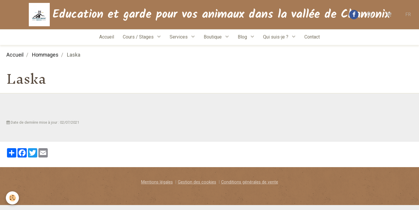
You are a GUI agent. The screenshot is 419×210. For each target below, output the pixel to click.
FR (408, 14)
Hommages (45, 55)
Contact (312, 37)
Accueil (106, 37)
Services (179, 37)
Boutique (213, 37)
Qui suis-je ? (276, 37)
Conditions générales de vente (249, 182)
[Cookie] (12, 197)
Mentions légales (157, 182)
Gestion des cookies (197, 182)
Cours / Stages (139, 37)
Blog (243, 37)
